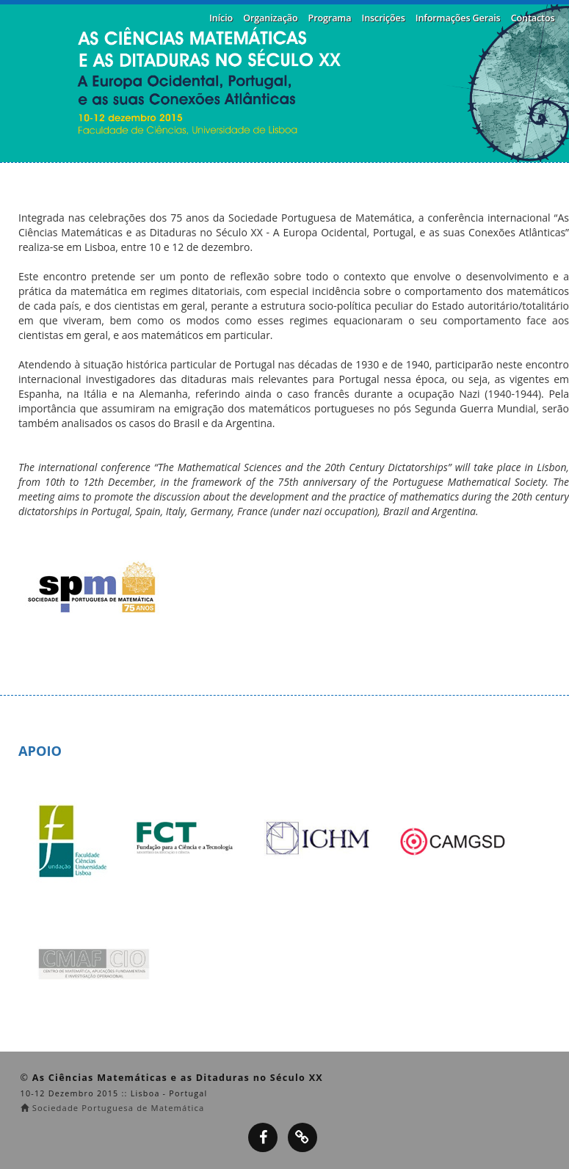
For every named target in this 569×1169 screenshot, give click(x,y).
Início (221, 18)
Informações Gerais (458, 18)
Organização (270, 18)
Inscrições (383, 18)
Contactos (533, 18)
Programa (330, 18)
